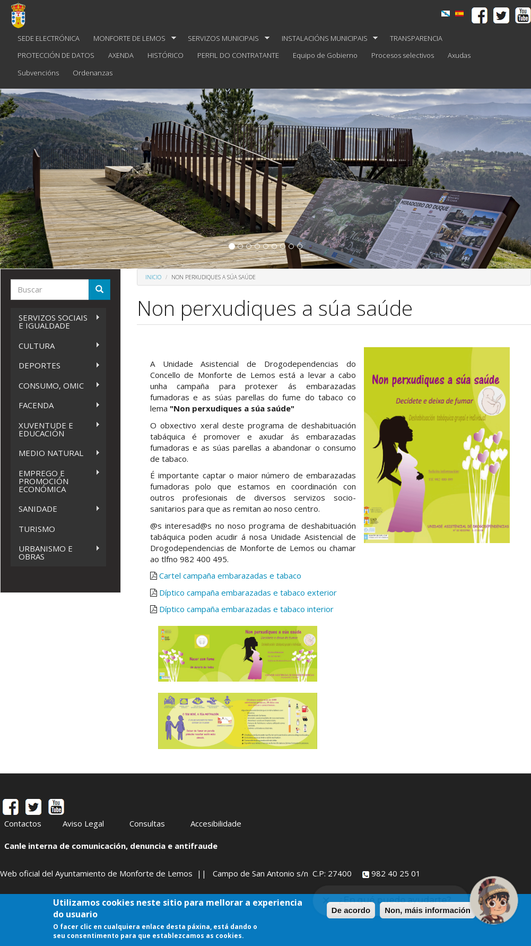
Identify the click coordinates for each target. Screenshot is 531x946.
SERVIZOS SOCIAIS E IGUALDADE (55, 321)
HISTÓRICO (165, 55)
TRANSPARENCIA (416, 38)
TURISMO (37, 528)
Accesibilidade (215, 823)
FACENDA (55, 405)
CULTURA (55, 345)
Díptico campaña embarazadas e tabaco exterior (248, 592)
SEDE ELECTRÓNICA (49, 38)
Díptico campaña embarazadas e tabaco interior (246, 609)
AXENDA (121, 55)
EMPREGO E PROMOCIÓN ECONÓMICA (55, 481)
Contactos (22, 823)
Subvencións (38, 73)
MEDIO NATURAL (55, 453)
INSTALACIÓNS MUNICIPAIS (326, 38)
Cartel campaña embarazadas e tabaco (230, 575)
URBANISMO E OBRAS (55, 552)
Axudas (459, 55)
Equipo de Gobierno (325, 55)
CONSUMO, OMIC (55, 385)
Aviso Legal (83, 823)
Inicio (153, 277)
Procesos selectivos (402, 55)
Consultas (147, 823)
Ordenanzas (92, 73)
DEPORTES (55, 365)
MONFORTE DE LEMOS (131, 38)
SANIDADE (55, 508)
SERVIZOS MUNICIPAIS (225, 38)
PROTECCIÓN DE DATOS (56, 55)
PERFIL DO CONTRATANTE (238, 55)
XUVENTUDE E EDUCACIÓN (55, 429)
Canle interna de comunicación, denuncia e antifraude (110, 845)
